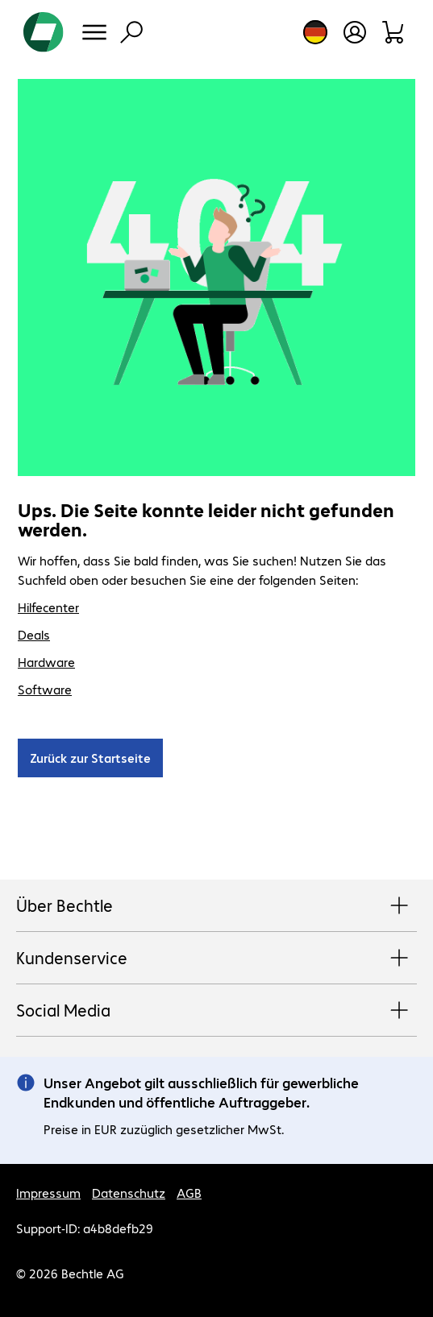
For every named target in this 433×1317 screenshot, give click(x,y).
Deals (34, 634)
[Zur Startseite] (43, 32)
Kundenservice (216, 958)
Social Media (216, 1011)
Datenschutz (128, 1192)
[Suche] (131, 32)
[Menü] (94, 32)
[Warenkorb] (394, 32)
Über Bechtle (216, 906)
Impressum (48, 1192)
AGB (189, 1192)
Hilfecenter (48, 606)
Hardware (46, 661)
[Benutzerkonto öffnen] (355, 32)
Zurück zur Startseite (90, 757)
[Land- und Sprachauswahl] (315, 32)
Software (45, 689)
